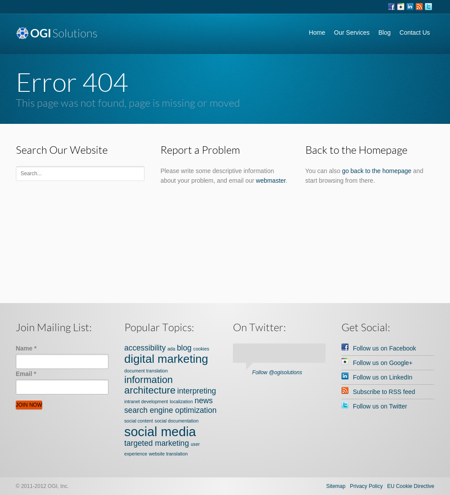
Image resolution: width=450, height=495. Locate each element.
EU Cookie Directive (410, 486)
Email (26, 373)
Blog (384, 32)
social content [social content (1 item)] (138, 420)
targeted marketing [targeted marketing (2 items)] (156, 443)
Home (317, 32)
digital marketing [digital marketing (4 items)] (166, 358)
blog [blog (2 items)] (184, 347)
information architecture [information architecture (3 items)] (150, 385)
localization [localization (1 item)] (181, 401)
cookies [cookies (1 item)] (201, 348)
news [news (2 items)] (204, 400)
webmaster (271, 180)
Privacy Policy (366, 486)
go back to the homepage (376, 170)
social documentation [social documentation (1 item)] (177, 420)
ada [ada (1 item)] (171, 348)
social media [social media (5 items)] (160, 431)
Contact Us (414, 32)
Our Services (352, 32)
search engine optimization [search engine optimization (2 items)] (170, 410)
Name (26, 348)
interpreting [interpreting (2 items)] (196, 391)
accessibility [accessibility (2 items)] (145, 347)
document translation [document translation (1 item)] (146, 370)
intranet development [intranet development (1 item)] (146, 401)
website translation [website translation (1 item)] (168, 453)
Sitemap (335, 486)
